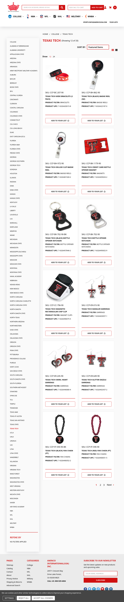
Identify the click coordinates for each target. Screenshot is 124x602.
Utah (12, 449)
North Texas (14, 317)
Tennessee (14, 408)
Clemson (13, 104)
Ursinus (13, 441)
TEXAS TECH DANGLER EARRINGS (96, 309)
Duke (12, 132)
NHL (58, 16)
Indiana (13, 182)
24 (54, 56)
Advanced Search (13, 585)
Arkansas (13, 67)
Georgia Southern (17, 161)
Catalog (10, 568)
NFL (45, 16)
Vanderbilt (14, 457)
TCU (11, 400)
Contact (10, 572)
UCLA (12, 433)
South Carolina (16, 375)
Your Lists (113, 22)
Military (74, 16)
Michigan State (16, 243)
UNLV (12, 437)
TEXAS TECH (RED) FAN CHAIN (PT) (96, 450)
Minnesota (14, 248)
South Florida (15, 383)
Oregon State (15, 346)
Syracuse (13, 396)
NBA (31, 16)
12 (50, 56)
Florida (13, 141)
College (16, 16)
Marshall (13, 223)
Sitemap (10, 565)
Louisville (14, 215)
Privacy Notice (12, 578)
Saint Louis (14, 367)
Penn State (14, 350)
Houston (13, 174)
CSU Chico (14, 124)
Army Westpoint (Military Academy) (23, 71)
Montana (13, 268)
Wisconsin (14, 498)
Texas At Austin (16, 416)
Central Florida (16, 95)
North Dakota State (17, 313)
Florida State (15, 149)
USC (11, 445)
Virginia (13, 466)
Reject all (24, 598)
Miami (12, 235)
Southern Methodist (18, 387)
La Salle (13, 206)
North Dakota (15, 309)
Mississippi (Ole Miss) (18, 252)
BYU (11, 91)
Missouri (13, 260)
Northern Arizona (17, 322)
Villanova (14, 461)
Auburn (13, 75)
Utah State (14, 453)
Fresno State (15, 153)
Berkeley (13, 83)
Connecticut (15, 120)
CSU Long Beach (16, 128)
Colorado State (16, 116)
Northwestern (16, 326)
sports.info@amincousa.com (95, 22)
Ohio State (14, 330)
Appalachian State (17, 54)
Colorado (14, 112)
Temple (12, 404)
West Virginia (15, 486)
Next (110, 485)
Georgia (13, 157)
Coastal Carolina (17, 108)
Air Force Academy (17, 507)
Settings (9, 598)
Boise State (14, 87)
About (9, 575)
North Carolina (16, 297)
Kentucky (13, 202)
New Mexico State (16, 293)
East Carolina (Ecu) (17, 136)
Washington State (17, 482)
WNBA (90, 16)
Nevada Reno (15, 285)
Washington (15, 478)
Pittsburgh (14, 355)
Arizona (13, 58)
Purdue (13, 363)
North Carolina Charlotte (20, 301)
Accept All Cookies (43, 598)
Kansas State (15, 198)
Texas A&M (14, 412)
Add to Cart (97, 7)
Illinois (13, 178)
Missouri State (15, 264)
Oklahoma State (16, 338)
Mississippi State (16, 256)
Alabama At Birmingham (19, 46)
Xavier (12, 503)
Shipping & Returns (14, 582)
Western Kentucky (17, 490)
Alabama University (17, 50)
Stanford (13, 392)
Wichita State (15, 494)
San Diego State (16, 371)
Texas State (14, 424)
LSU (11, 219)
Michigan (13, 239)
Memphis (13, 231)
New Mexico (14, 289)
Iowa (12, 186)
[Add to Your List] (60, 120)
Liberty (13, 211)
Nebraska (13, 280)
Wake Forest (14, 474)
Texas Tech (14, 429)
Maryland (14, 227)
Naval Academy (16, 276)
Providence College (18, 359)
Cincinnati (14, 99)
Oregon (13, 342)
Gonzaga (13, 169)
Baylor (12, 79)
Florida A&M (15, 145)
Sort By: (81, 47)
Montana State (15, 272)
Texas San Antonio (17, 420)
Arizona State (15, 62)
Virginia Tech (15, 470)
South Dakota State (17, 379)
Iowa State (14, 190)
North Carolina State (18, 305)
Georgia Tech (15, 165)
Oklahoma (14, 334)
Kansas (12, 194)
